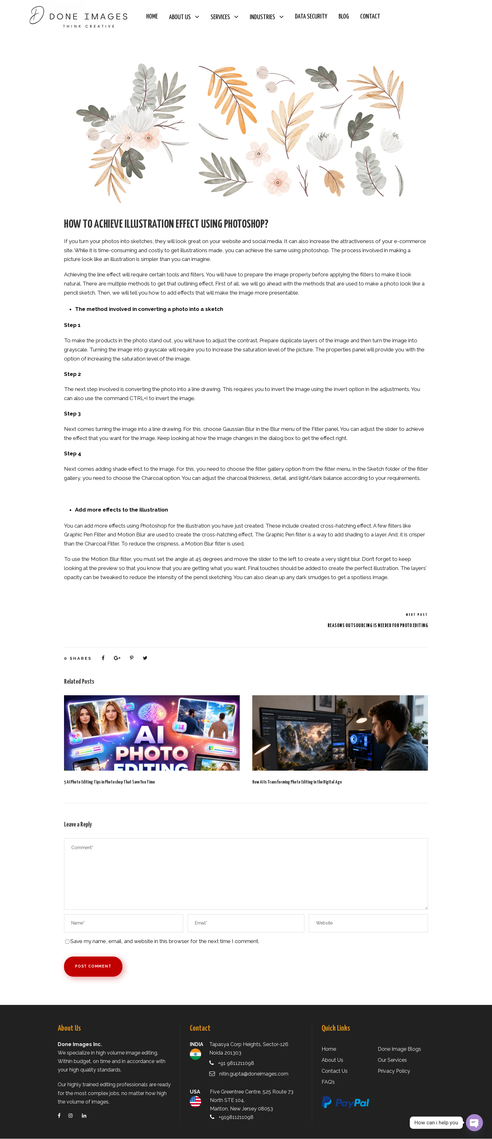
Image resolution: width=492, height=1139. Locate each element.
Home (152, 17)
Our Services (392, 1060)
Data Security (311, 17)
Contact (370, 17)
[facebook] (63, 1116)
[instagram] (74, 1116)
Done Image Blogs (398, 1049)
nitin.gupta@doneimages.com (253, 1074)
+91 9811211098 (238, 1063)
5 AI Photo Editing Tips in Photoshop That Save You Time (109, 782)
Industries (262, 17)
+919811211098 (237, 1117)
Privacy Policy (393, 1071)
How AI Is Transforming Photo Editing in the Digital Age (297, 782)
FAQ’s (328, 1082)
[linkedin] (88, 1116)
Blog (344, 17)
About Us (180, 17)
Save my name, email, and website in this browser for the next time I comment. (163, 941)
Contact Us (334, 1071)
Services (220, 17)
